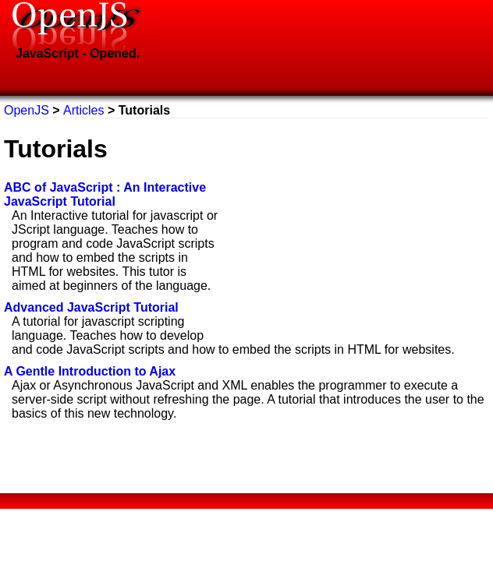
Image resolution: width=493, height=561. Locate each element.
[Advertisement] (358, 227)
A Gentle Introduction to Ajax (90, 371)
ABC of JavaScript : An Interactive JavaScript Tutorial (105, 194)
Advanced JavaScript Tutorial (91, 307)
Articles (83, 110)
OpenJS (28, 110)
